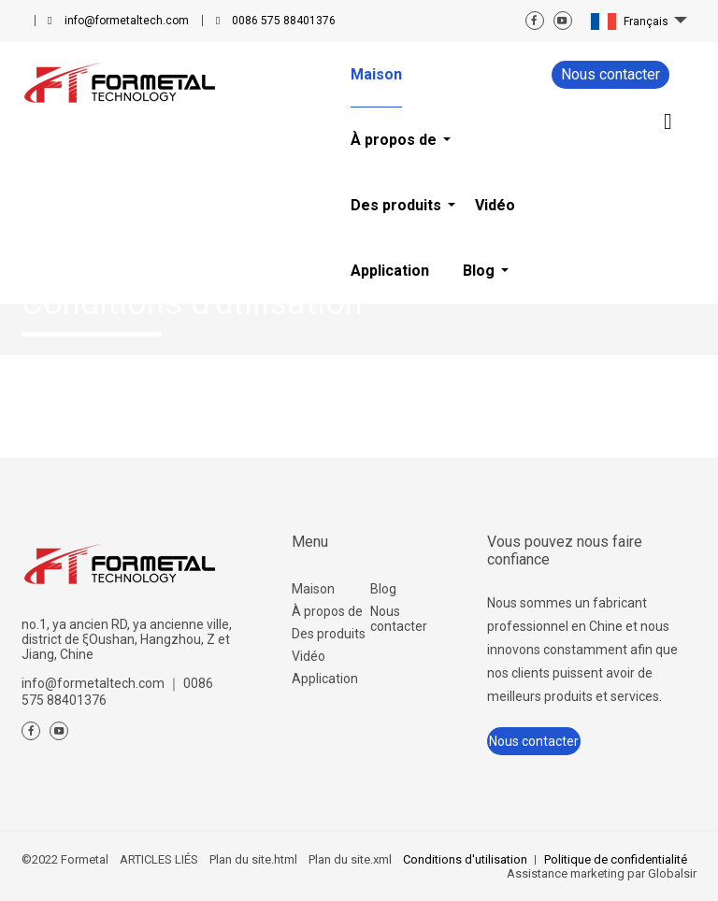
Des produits (329, 633)
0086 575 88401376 (284, 20)
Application (325, 678)
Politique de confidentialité (615, 859)
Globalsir (672, 873)
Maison (313, 588)
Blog (383, 588)
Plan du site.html (253, 859)
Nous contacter (610, 74)
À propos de (327, 611)
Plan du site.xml (350, 859)
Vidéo (308, 656)
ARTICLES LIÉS (159, 859)
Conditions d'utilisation (465, 859)
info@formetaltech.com (127, 20)
